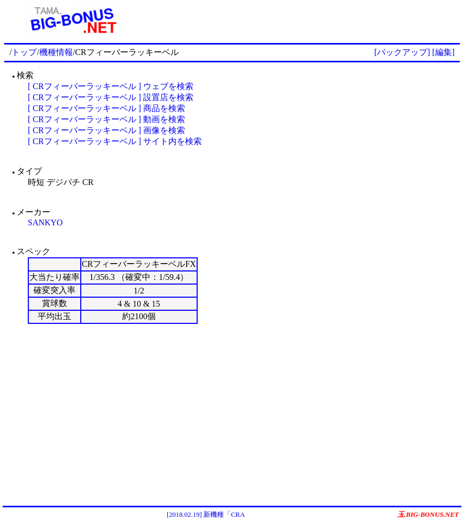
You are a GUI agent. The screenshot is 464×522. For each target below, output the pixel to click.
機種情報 (56, 52)
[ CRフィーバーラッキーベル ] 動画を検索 (106, 119)
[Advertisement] (300, 20)
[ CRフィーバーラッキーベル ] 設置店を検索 (110, 97)
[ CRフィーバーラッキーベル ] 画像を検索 (106, 130)
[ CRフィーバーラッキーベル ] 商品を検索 (106, 108)
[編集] (443, 52)
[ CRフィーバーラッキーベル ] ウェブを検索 (110, 86)
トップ (24, 52)
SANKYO (45, 222)
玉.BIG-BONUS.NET (428, 514)
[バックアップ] (402, 52)
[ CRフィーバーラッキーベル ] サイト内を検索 (115, 141)
